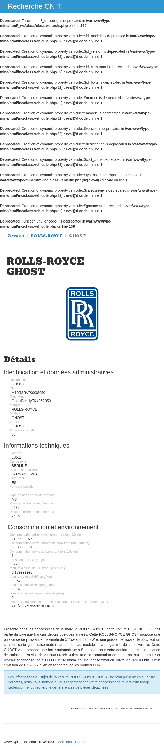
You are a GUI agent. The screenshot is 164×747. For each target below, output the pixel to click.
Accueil (16, 236)
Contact (81, 742)
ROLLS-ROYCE (46, 236)
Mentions (64, 742)
